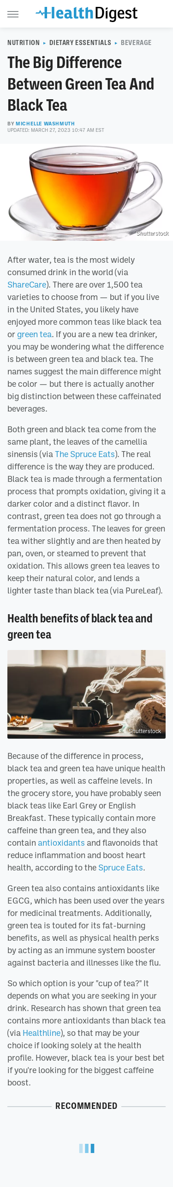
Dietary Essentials (80, 42)
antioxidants (61, 842)
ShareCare (26, 284)
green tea (34, 334)
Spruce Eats (120, 867)
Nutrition (23, 42)
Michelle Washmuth (45, 123)
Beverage (136, 42)
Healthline (41, 1033)
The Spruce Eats (85, 454)
